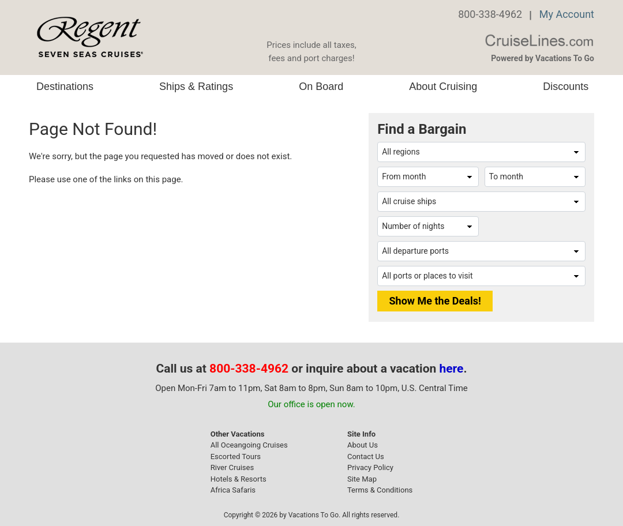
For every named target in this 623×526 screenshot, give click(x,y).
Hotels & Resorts (239, 479)
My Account (566, 14)
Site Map (362, 479)
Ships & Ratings (196, 86)
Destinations (64, 86)
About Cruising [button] (443, 86)
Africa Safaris (233, 490)
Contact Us (365, 456)
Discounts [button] (565, 86)
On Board (321, 86)
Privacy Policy (370, 467)
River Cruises (232, 467)
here (452, 368)
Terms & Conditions (379, 490)
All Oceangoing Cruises (249, 445)
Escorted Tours (236, 456)
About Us (362, 445)
